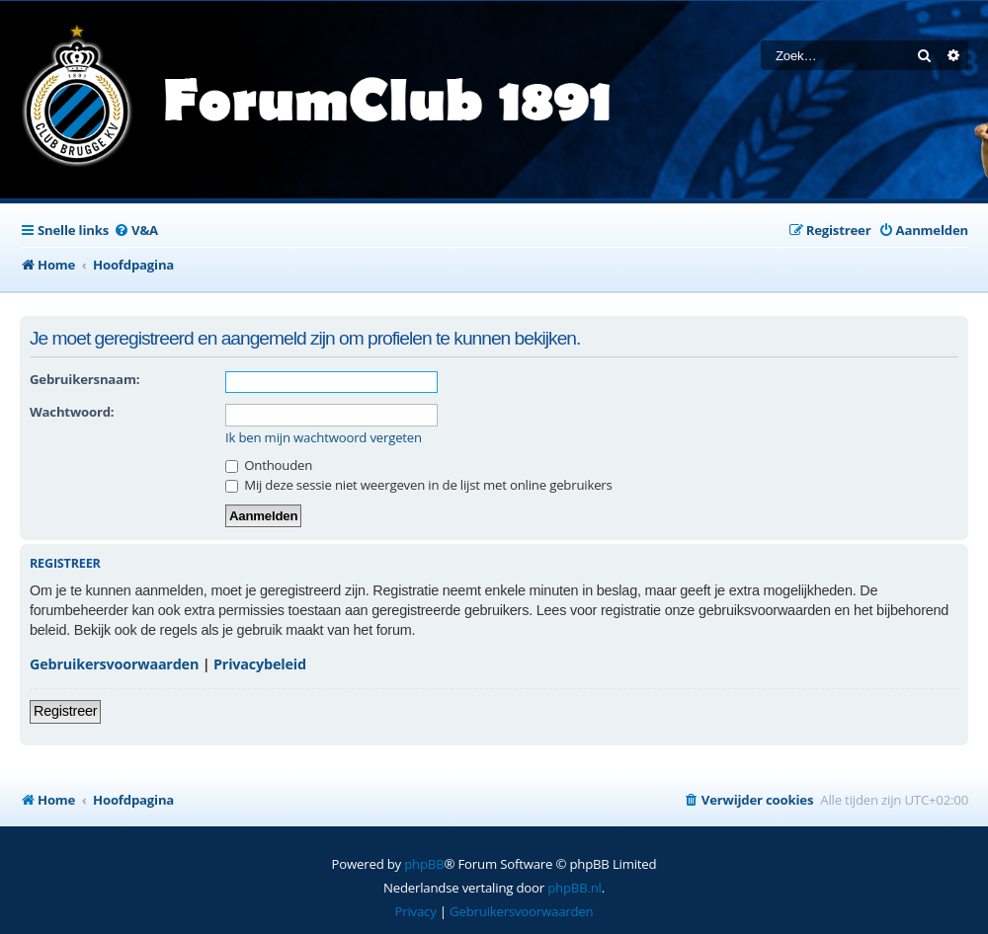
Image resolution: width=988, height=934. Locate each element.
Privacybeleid (259, 664)
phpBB (424, 864)
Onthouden (268, 465)
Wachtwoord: (72, 412)
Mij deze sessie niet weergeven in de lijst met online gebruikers (419, 485)
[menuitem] (136, 230)
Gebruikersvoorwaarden (114, 664)
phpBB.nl (574, 887)
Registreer (65, 711)
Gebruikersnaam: (84, 379)
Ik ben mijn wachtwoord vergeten (323, 437)
